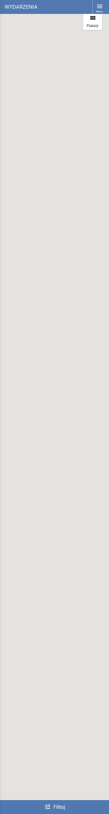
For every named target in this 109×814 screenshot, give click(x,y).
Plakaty (93, 21)
